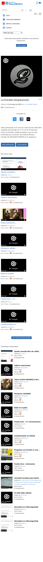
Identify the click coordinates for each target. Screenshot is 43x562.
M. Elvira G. (24, 495)
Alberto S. (24, 509)
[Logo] (5, 60)
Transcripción (22, 145)
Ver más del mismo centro (21, 338)
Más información (8, 145)
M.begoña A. (11, 200)
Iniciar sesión (21, 45)
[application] (21, 76)
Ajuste (40, 99)
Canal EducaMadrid (13, 19)
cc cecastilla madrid (30, 104)
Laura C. (9, 175)
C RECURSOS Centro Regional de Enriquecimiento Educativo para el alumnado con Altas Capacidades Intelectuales (27, 482)
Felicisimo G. (24, 452)
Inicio (8, 15)
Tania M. (9, 301)
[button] (21, 76)
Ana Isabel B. (11, 225)
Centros (9, 28)
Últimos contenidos (13, 24)
